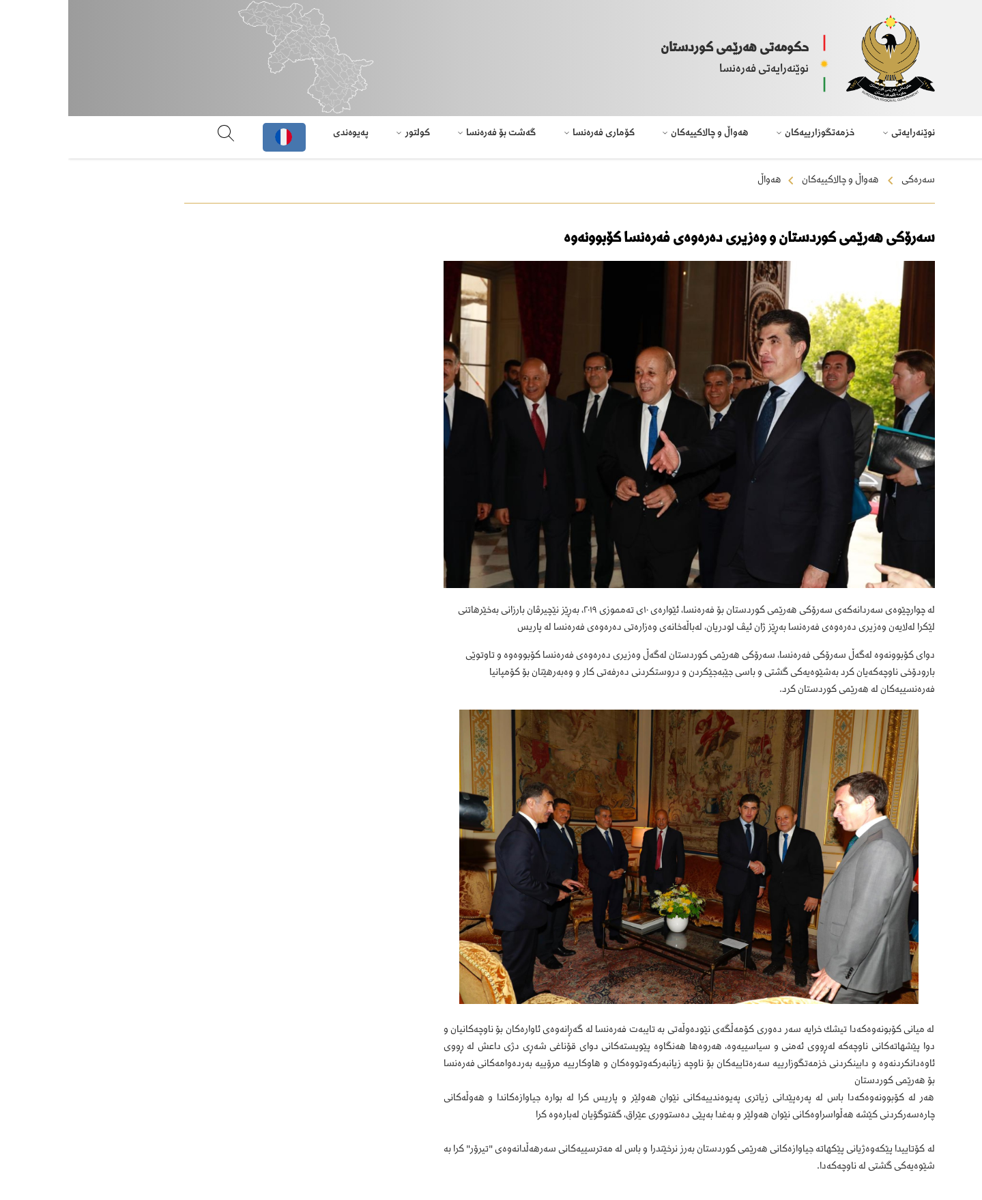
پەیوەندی (282, 133)
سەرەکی (850, 180)
